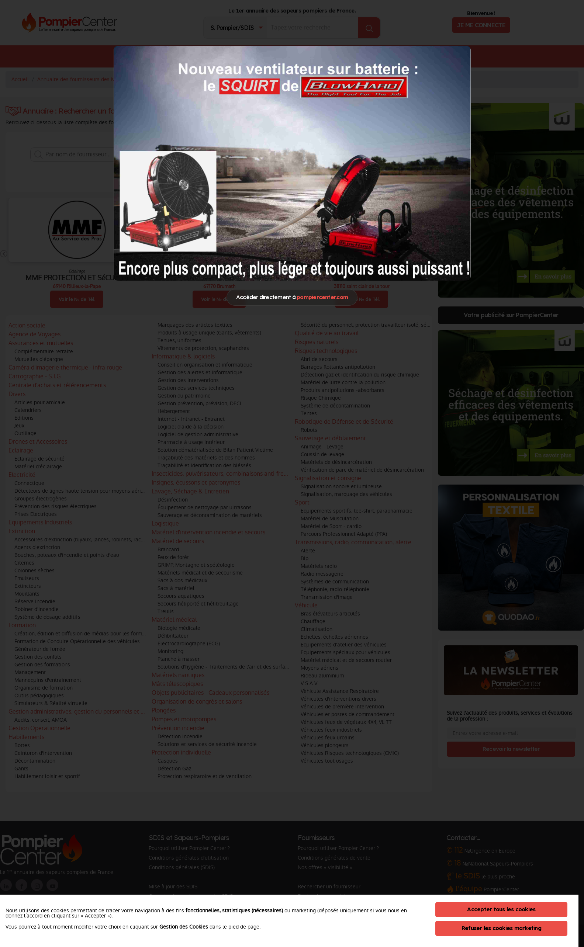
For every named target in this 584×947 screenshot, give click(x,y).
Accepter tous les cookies (501, 909)
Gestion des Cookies (183, 926)
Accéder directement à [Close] (292, 297)
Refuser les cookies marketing (501, 928)
